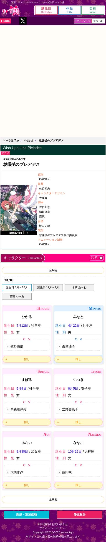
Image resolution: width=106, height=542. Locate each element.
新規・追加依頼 (26, 514)
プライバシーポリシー (53, 528)
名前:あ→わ (79, 287)
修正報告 (80, 514)
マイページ (83, 21)
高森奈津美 (18, 409)
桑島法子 (68, 346)
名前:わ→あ (17, 296)
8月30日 (22, 451)
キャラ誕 (11, 10)
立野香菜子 (70, 409)
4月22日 (74, 325)
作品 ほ (28, 140)
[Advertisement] (53, 81)
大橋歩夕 (16, 472)
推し (27, 359)
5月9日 (21, 388)
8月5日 (73, 388)
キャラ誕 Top (11, 140)
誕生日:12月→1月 (48, 287)
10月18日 (74, 451)
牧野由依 (16, 346)
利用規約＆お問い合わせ (53, 524)
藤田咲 (67, 472)
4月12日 (22, 325)
